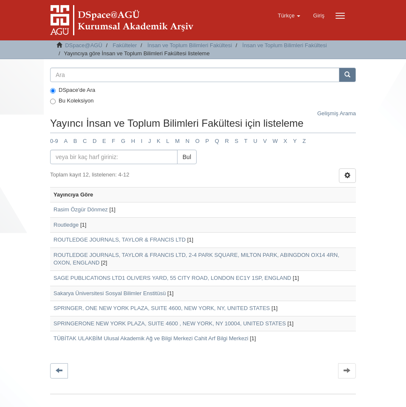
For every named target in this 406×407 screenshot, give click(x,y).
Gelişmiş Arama (336, 113)
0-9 (54, 141)
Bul (187, 157)
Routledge (66, 225)
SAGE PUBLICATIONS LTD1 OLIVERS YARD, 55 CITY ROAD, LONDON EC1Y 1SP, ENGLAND (172, 278)
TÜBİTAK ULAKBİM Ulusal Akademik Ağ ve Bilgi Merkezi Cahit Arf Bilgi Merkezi (151, 338)
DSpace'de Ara (72, 90)
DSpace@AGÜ (83, 45)
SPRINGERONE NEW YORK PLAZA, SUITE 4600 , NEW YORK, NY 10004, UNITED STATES (170, 323)
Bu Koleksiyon (71, 100)
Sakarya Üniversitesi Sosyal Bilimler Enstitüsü (110, 293)
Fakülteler (125, 45)
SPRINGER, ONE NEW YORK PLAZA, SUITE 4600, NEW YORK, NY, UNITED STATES (162, 308)
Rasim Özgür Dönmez (81, 209)
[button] (289, 15)
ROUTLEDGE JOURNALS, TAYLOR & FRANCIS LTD (120, 239)
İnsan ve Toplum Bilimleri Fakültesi (189, 45)
